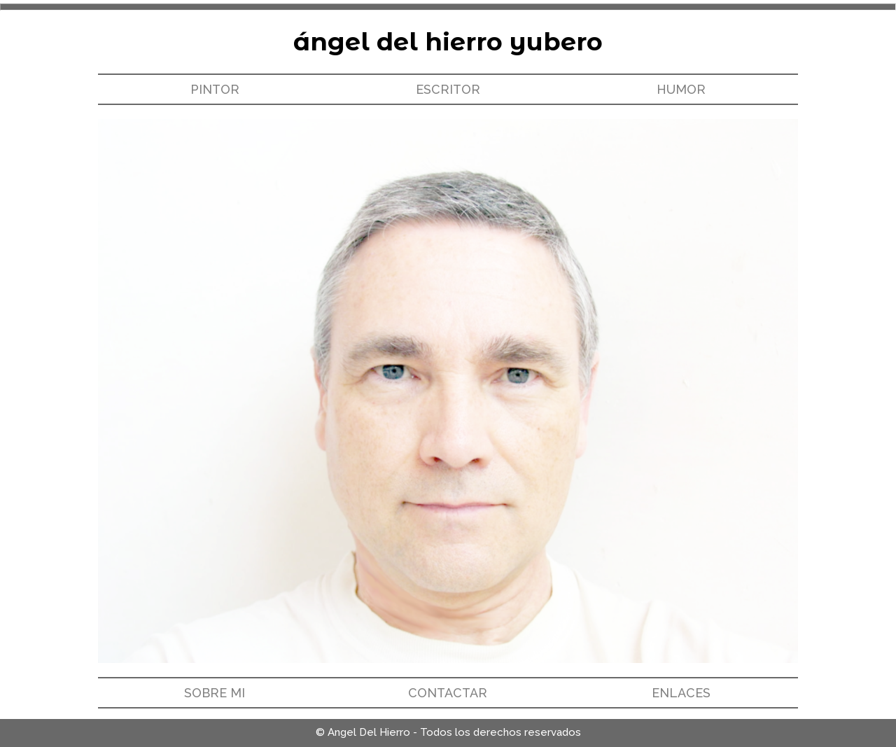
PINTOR (214, 89)
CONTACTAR (447, 692)
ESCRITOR (448, 89)
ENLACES (681, 692)
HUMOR (681, 89)
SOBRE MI (214, 692)
